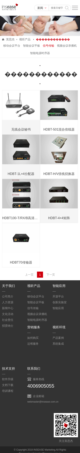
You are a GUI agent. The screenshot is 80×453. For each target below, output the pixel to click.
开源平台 (58, 296)
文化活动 (7, 314)
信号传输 (48, 45)
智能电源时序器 (40, 53)
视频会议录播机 (67, 45)
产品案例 (58, 337)
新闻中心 (7, 308)
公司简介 (7, 296)
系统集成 (58, 343)
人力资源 (7, 302)
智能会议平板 (31, 45)
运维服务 (33, 343)
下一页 (50, 274)
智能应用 (58, 308)
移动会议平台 (11, 45)
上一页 (29, 274)
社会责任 (7, 319)
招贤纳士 (7, 325)
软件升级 (7, 379)
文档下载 (7, 385)
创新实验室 (60, 302)
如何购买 (33, 337)
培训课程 (7, 390)
